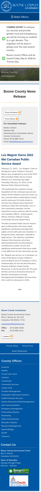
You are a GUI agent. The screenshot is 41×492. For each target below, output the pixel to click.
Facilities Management (11, 391)
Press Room (10, 119)
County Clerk (6, 388)
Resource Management (11, 426)
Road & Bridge (7, 429)
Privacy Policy (12, 346)
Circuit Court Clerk (9, 374)
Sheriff (4, 433)
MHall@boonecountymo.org (21, 141)
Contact (5, 336)
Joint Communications (10, 405)
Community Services (10, 384)
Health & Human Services (12, 398)
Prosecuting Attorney (10, 412)
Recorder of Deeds (9, 422)
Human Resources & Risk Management (17, 401)
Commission (6, 381)
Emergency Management (12, 408)
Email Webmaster (19, 351)
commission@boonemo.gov (12, 324)
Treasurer (5, 436)
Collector (5, 377)
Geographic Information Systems (15, 395)
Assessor (5, 367)
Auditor (4, 370)
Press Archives (11, 112)
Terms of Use (27, 346)
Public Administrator (10, 419)
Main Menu (19, 17)
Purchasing (6, 415)
